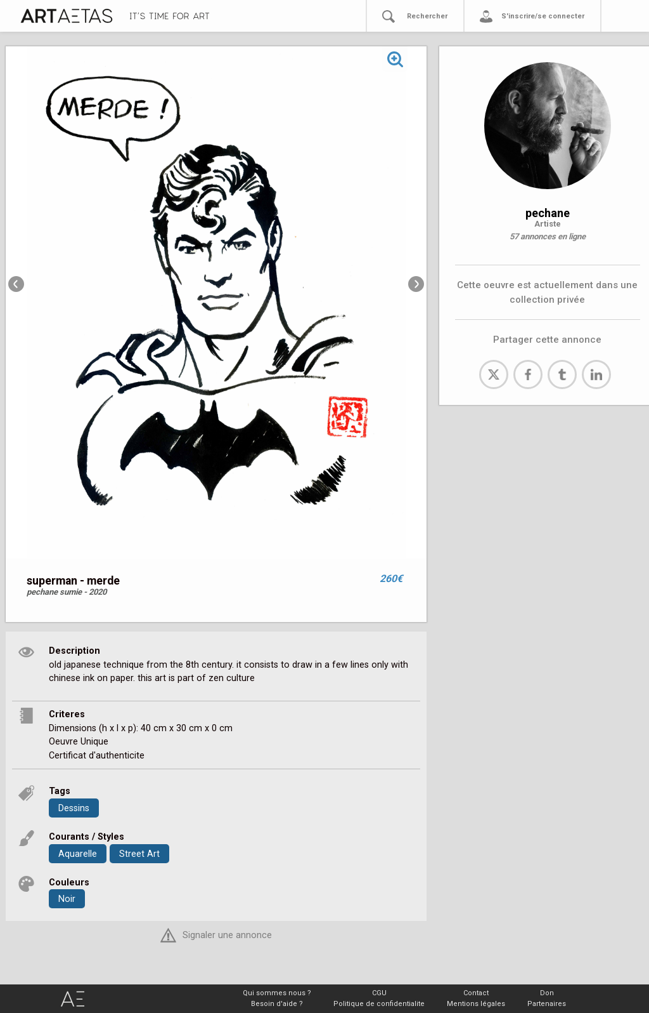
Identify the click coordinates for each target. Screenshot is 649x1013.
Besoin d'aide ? (277, 1004)
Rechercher (427, 16)
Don (547, 993)
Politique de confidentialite (379, 1004)
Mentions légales (476, 1004)
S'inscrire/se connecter (542, 16)
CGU (379, 993)
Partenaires (546, 1004)
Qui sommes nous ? (277, 993)
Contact (476, 993)
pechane (547, 213)
